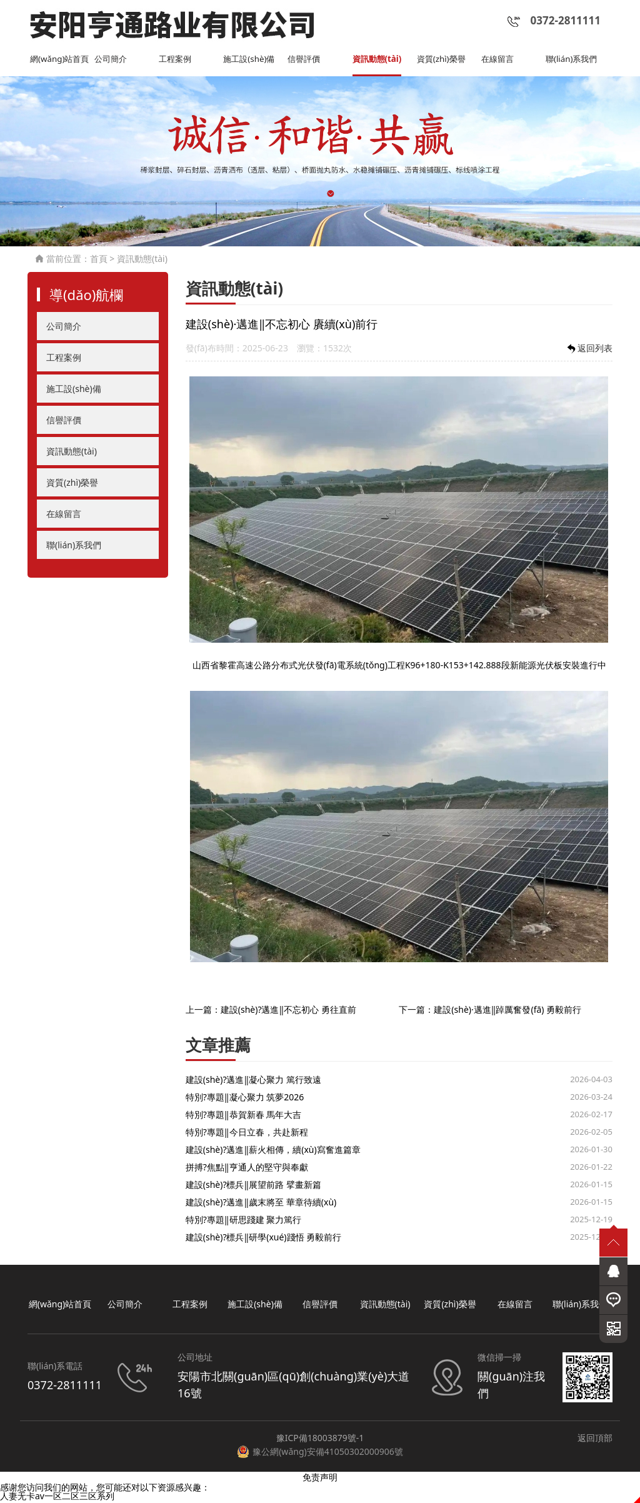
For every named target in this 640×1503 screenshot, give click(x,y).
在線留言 (498, 60)
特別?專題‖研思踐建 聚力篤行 (243, 1221)
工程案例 (176, 60)
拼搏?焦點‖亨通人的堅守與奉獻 (247, 1168)
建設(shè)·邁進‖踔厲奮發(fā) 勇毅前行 (507, 1011)
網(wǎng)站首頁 (61, 60)
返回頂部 (595, 1439)
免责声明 (320, 1478)
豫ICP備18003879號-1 (320, 1439)
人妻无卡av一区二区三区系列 (57, 1497)
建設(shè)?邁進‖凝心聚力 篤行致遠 (253, 1081)
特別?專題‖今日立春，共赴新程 (247, 1133)
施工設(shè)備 (250, 60)
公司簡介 (111, 60)
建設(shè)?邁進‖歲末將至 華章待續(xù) (261, 1203)
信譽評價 (305, 60)
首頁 (99, 260)
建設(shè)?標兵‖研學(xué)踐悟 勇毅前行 (263, 1238)
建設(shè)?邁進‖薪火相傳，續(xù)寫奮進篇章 (273, 1151)
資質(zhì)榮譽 (443, 60)
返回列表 (588, 349)
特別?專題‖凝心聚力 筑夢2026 (245, 1098)
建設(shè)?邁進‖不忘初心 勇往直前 (288, 1011)
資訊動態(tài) (378, 60)
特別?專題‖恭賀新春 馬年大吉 (243, 1116)
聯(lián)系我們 (573, 60)
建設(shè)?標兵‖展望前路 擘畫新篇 (253, 1186)
